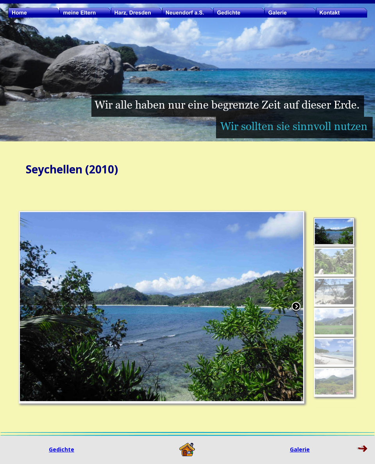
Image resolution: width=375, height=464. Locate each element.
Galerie (300, 449)
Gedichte (61, 449)
